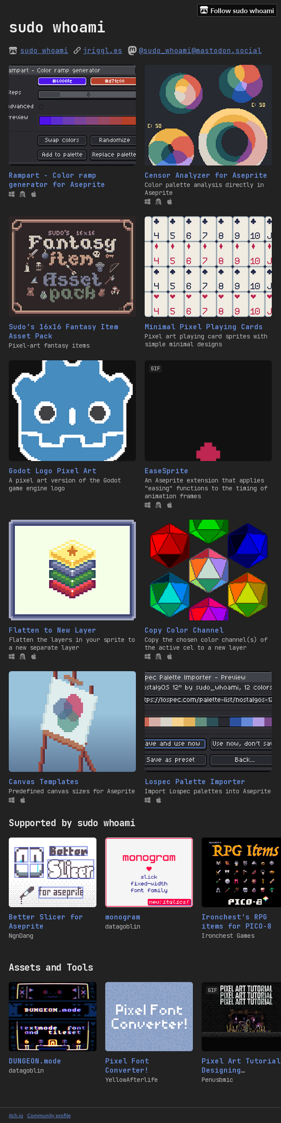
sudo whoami (44, 50)
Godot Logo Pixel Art (52, 470)
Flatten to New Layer (52, 630)
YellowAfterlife (131, 1080)
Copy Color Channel (184, 630)
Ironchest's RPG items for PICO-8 (237, 921)
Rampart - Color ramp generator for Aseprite (57, 180)
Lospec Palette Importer (195, 781)
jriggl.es (102, 50)
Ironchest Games (228, 936)
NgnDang (21, 936)
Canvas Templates (44, 781)
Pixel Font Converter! (127, 1065)
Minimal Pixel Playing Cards (204, 326)
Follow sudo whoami (237, 10)
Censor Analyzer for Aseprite (206, 175)
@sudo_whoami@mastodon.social (200, 50)
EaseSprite (167, 470)
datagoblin (122, 926)
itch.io (16, 1115)
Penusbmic (217, 1080)
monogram (122, 917)
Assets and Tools (51, 967)
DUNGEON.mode (35, 1061)
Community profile (49, 1115)
